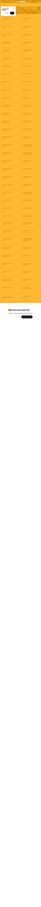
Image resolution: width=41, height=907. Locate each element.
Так (12, 13)
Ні (19, 316)
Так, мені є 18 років (27, 316)
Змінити (7, 13)
